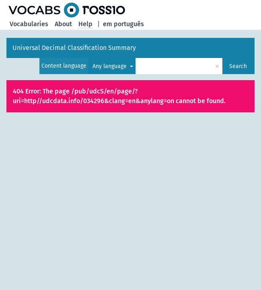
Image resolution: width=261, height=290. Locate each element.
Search (238, 66)
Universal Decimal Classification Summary (74, 48)
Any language (110, 66)
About (63, 24)
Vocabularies (29, 24)
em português (123, 24)
